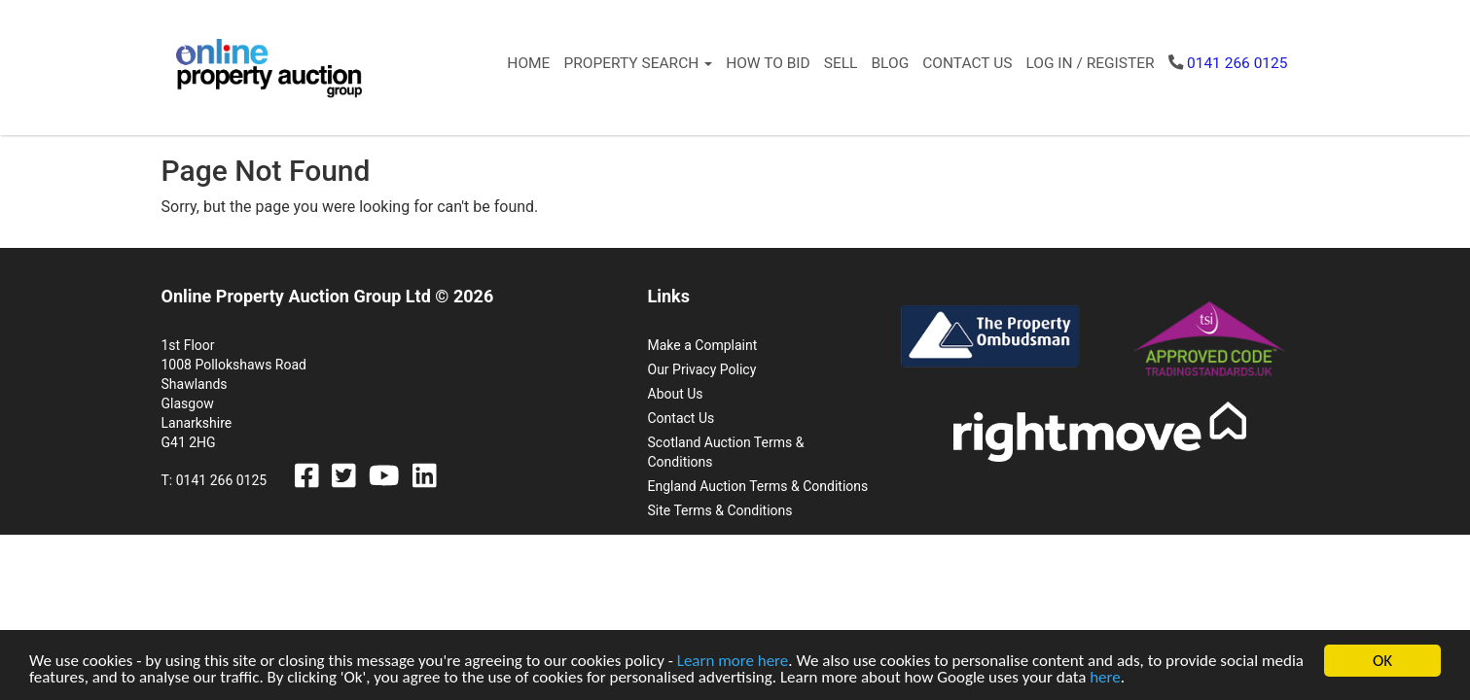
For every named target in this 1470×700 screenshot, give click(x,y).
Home (528, 63)
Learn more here (733, 661)
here (1105, 678)
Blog (890, 63)
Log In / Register (1089, 63)
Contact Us (967, 63)
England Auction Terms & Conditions (758, 486)
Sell (841, 63)
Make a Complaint (703, 345)
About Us (675, 394)
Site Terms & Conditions (720, 510)
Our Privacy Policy (702, 369)
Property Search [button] (637, 63)
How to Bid (768, 63)
